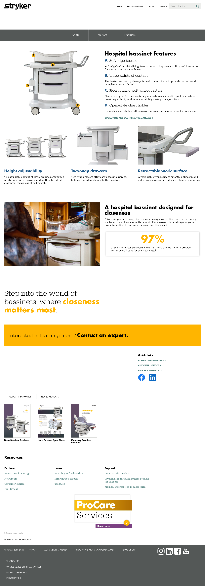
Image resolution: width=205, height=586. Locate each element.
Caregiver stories (14, 483)
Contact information (151, 360)
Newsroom (10, 478)
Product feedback (148, 370)
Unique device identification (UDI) (23, 566)
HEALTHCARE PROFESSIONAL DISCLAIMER (95, 549)
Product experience (16, 572)
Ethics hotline (13, 578)
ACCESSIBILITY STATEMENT (56, 549)
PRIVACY (33, 549)
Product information (20, 396)
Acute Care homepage (17, 473)
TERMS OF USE (128, 549)
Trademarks (12, 561)
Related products (50, 396)
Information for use (66, 478)
